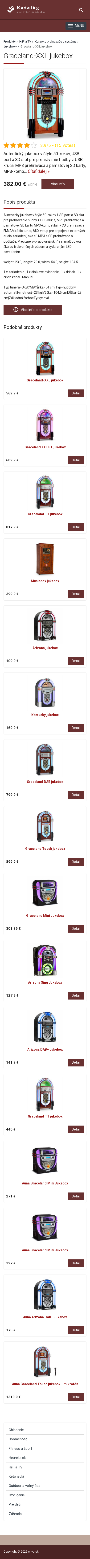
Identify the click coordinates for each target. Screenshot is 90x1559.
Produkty (10, 41)
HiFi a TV (25, 41)
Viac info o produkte (32, 309)
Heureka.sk (17, 1458)
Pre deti (14, 1504)
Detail (76, 393)
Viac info (58, 184)
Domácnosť (18, 1439)
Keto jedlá (16, 1476)
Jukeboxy (10, 46)
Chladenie (16, 1430)
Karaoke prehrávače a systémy (55, 41)
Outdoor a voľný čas (24, 1486)
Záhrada (15, 1514)
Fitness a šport (20, 1448)
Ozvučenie (17, 1495)
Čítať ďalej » (38, 171)
